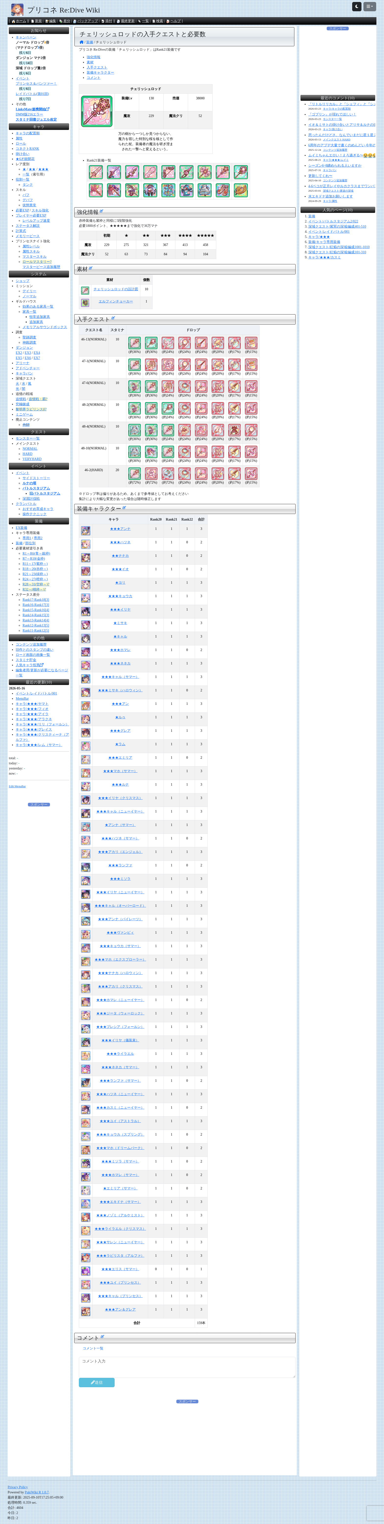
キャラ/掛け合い (333, 129)
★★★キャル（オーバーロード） (120, 905)
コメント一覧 (93, 1348)
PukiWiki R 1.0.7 (36, 1492)
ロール (21, 143)
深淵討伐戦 (31, 498)
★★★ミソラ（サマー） (120, 1161)
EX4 (37, 353)
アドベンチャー (28, 368)
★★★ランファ (120, 865)
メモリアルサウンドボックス (45, 327)
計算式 (21, 231)
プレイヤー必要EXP (31, 215)
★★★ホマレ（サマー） (120, 1175)
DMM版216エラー (29, 114)
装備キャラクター (100, 72)
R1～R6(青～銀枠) (36, 553)
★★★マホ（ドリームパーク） (120, 1148)
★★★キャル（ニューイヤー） (120, 811)
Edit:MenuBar (17, 786)
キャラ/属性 (330, 200)
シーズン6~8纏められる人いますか (335, 165)
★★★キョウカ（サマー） (120, 946)
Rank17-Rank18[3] (36, 600)
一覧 (143, 21)
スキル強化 (40, 210)
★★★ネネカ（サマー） (120, 1067)
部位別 (30, 543)
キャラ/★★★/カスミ (324, 257)
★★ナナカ (120, 556)
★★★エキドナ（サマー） (120, 1202)
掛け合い (22, 154)
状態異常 (29, 205)
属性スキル (31, 251)
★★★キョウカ (120, 596)
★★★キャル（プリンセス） (120, 1296)
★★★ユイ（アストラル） (120, 1121)
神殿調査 (29, 342)
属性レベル (31, 246)
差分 (64, 21)
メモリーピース (28, 236)
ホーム (19, 21)
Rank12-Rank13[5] (36, 625)
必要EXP (22, 210)
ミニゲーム (24, 414)
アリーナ (22, 363)
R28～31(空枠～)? (36, 584)
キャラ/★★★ (319, 237)
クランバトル (26, 504)
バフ (26, 195)
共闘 (26, 425)
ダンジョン (24, 347)
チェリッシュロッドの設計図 (116, 289)
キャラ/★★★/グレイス (34, 729)
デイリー (29, 291)
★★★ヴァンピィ (120, 932)
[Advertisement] (226, 1438)
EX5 (19, 358)
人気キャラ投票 (29, 665)
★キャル (120, 636)
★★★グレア (120, 731)
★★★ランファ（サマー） (120, 1080)
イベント (22, 78)
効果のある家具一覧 (38, 306)
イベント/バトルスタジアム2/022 (333, 221)
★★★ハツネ (120, 542)
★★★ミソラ (120, 879)
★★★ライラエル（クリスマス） (120, 1229)
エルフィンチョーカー (116, 301)
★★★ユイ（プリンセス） (120, 1282)
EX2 (19, 353)
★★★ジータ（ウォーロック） (120, 1013)
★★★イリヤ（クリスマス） (120, 798)
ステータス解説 (28, 226)
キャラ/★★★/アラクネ (34, 719)
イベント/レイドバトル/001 (36, 693)
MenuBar (22, 698)
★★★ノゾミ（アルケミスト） (120, 1215)
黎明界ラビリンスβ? (31, 409)
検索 (157, 21)
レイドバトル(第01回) (32, 94)
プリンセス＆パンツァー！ (36, 83)
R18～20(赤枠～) (35, 569)
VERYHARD (32, 459)
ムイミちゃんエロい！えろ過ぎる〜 (342, 155)
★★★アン (120, 704)
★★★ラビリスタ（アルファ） (120, 1255)
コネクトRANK (27, 149)
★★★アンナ (120, 529)
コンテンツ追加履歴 (31, 644)
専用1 (27, 538)
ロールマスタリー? (37, 262)
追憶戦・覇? (38, 399)
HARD (27, 454)
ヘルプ (173, 21)
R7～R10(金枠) (34, 558)
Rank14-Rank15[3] (36, 615)
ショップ (22, 281)
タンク (28, 184)
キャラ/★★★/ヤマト (32, 704)
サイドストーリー (36, 478)
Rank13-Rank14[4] (36, 620)
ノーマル (29, 296)
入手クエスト (97, 67)
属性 (19, 138)
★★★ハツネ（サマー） (120, 838)
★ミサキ (120, 623)
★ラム (120, 744)
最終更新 (126, 21)
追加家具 (36, 322)
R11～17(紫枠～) (35, 564)
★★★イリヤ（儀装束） (120, 1040)
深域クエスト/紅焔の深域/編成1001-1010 (339, 247)
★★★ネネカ (120, 663)
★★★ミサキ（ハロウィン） (120, 690)
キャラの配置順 (28, 133)
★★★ (43, 169)
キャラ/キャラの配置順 (337, 108)
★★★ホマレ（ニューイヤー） (120, 1000)
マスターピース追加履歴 (41, 267)
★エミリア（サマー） (120, 1188)
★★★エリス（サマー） (120, 1269)
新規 (36, 21)
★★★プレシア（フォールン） (120, 1027)
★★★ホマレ (120, 650)
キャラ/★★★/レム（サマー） (39, 745)
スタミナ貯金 (26, 660)
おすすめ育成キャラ (38, 509)
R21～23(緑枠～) (35, 574)
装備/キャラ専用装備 (324, 242)
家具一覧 (29, 312)
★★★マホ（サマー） (120, 771)
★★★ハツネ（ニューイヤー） (120, 1094)
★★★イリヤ (120, 609)
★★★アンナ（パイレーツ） (120, 919)
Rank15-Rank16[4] (36, 610)
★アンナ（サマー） (120, 825)
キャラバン (24, 373)
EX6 (28, 358)
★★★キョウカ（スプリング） (120, 1134)
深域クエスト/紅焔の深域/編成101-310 (337, 252)
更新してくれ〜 (320, 176)
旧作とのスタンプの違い (34, 649)
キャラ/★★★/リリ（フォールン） (42, 724)
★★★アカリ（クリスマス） (120, 986)
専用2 (38, 538)
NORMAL (30, 449)
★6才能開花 (25, 159)
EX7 (37, 358)
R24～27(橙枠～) (35, 579)
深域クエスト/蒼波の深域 (338, 190)
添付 (106, 21)
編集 (50, 21)
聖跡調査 (29, 337)
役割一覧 (22, 179)
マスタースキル (35, 256)
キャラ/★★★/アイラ (32, 714)
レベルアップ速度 (36, 220)
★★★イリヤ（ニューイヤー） (120, 892)
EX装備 (21, 528)
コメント (93, 78)
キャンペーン (26, 37)
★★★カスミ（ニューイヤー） (120, 1107)
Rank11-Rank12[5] (36, 630)
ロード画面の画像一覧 (33, 655)
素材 (90, 62)
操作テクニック (35, 514)
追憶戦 (21, 399)
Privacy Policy (18, 1487)
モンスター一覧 (28, 438)
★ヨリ (120, 582)
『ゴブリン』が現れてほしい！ (332, 114)
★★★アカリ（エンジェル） (120, 852)
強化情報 (93, 57)
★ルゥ (120, 717)
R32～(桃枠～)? (34, 589)
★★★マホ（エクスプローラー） (120, 959)
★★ (32, 169)
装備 (19, 543)
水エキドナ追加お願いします (330, 196)
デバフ (28, 200)
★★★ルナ (120, 784)
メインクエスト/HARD (336, 139)
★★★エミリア (120, 757)
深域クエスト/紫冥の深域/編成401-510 (337, 226)
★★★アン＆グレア (120, 1309)
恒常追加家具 (39, 317)
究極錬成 (22, 404)
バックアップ (85, 21)
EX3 (28, 353)
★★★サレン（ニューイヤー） (120, 1242)
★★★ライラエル (120, 1054)
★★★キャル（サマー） (120, 677)
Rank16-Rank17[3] (36, 605)
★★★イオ (120, 569)
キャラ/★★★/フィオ (32, 709)
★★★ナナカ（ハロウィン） (120, 973)
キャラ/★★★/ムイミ (336, 159)
